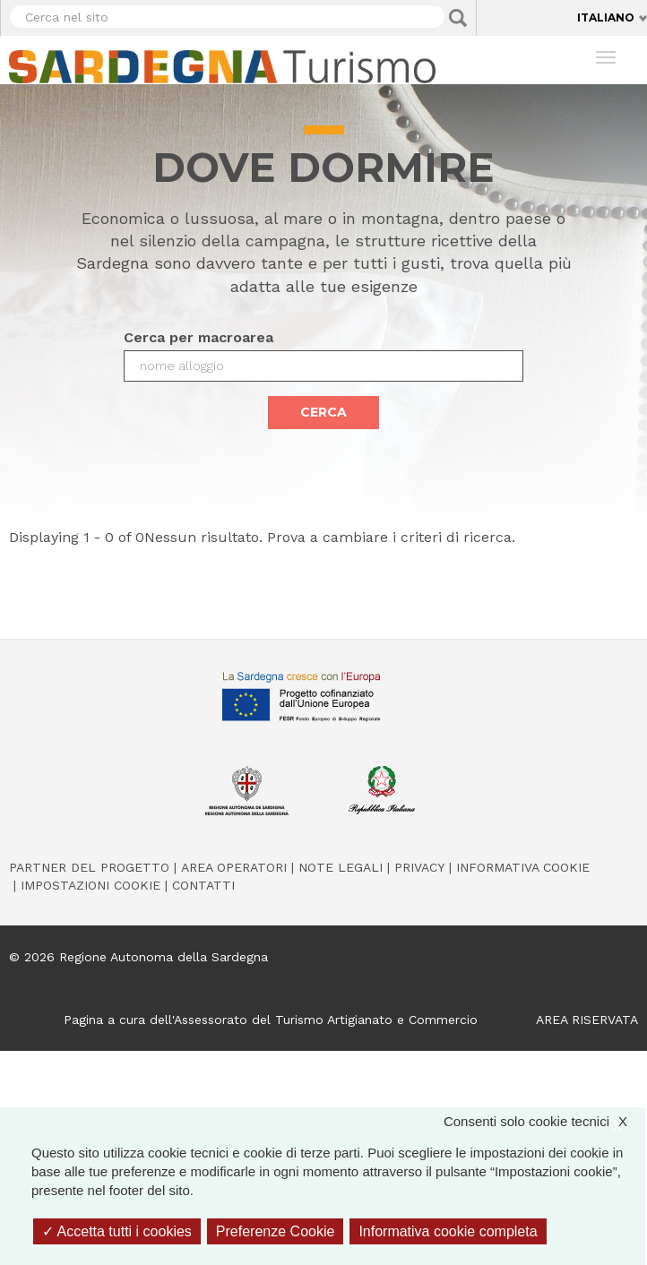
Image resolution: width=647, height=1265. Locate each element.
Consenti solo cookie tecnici (544, 1121)
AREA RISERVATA (587, 1019)
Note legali (340, 867)
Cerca (323, 412)
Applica (458, 18)
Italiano (605, 17)
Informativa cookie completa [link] (447, 1231)
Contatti (203, 885)
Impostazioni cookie (90, 885)
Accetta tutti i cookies (117, 1231)
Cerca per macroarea (198, 337)
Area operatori (234, 867)
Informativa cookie (523, 867)
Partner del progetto (89, 867)
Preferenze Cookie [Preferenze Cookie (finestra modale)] (275, 1231)
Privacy (419, 867)
